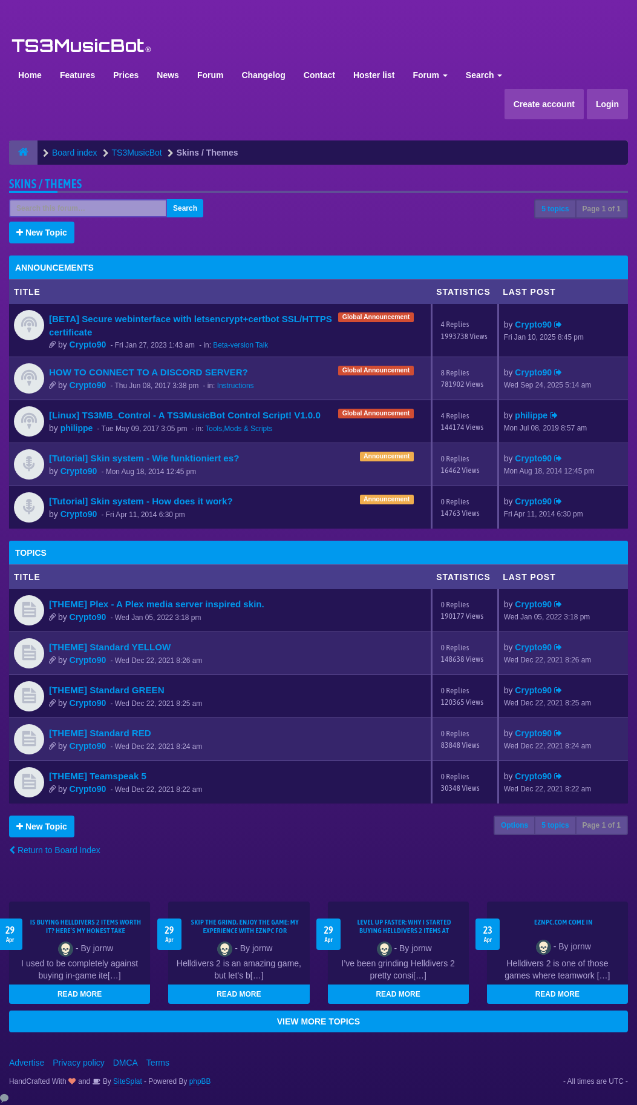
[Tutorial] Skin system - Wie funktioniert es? (144, 458)
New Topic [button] (41, 232)
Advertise (26, 1062)
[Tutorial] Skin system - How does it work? (141, 501)
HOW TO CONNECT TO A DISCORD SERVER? (148, 372)
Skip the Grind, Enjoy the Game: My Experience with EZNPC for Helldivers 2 (245, 930)
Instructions (235, 385)
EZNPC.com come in (563, 922)
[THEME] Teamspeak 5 (97, 776)
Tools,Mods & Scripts (238, 428)
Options (514, 825)
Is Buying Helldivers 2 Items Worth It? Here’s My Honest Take (86, 926)
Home (30, 75)
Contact (319, 75)
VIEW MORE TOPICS (318, 1021)
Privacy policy (79, 1062)
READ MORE (79, 994)
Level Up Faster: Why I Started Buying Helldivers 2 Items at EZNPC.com (404, 930)
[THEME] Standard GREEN (107, 690)
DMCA (125, 1062)
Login (607, 104)
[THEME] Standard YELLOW (110, 647)
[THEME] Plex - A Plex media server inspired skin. (156, 604)
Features (77, 75)
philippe (76, 428)
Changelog (263, 75)
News (168, 75)
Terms (157, 1062)
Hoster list (373, 75)
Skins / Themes (45, 184)
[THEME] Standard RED (100, 733)
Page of (602, 209)
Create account (544, 104)
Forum (210, 75)
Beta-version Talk (240, 345)
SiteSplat (126, 1081)
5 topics (555, 209)
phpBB (200, 1081)
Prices (126, 75)
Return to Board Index (54, 850)
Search (484, 75)
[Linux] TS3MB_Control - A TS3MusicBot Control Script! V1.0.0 (185, 415)
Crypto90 (88, 344)
